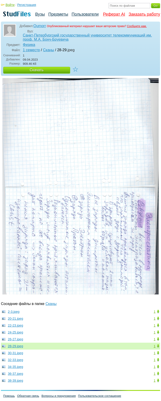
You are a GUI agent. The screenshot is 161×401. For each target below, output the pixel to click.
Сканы (48, 50)
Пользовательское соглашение (99, 396)
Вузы (40, 14)
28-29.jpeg (15, 346)
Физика (29, 45)
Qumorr (39, 26)
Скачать (37, 70)
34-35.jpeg (15, 367)
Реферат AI (114, 14)
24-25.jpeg (15, 332)
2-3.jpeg (14, 311)
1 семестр (31, 50)
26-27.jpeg (15, 339)
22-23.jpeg (15, 325)
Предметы (58, 14)
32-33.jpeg (15, 360)
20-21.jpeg (15, 318)
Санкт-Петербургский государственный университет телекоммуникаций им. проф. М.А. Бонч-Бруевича (87, 37)
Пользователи (85, 14)
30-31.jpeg (15, 353)
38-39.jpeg (15, 380)
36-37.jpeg (15, 374)
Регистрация (26, 5)
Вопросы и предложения (58, 396)
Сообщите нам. (137, 26)
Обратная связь (28, 396)
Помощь (9, 396)
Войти (10, 5)
